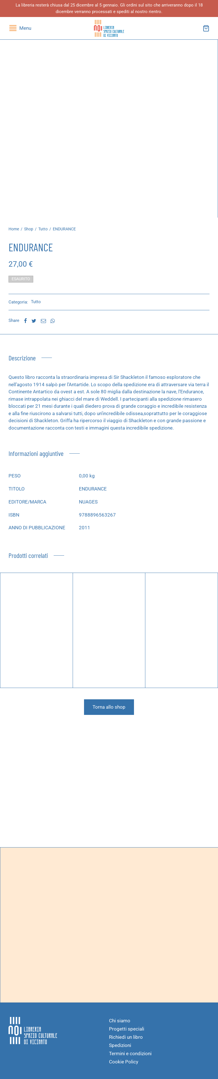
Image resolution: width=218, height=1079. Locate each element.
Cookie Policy (123, 1062)
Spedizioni (120, 1045)
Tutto (43, 229)
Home (14, 229)
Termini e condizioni (130, 1053)
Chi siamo (119, 1020)
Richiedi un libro (126, 1037)
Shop (28, 229)
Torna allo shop (109, 707)
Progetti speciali (126, 1029)
